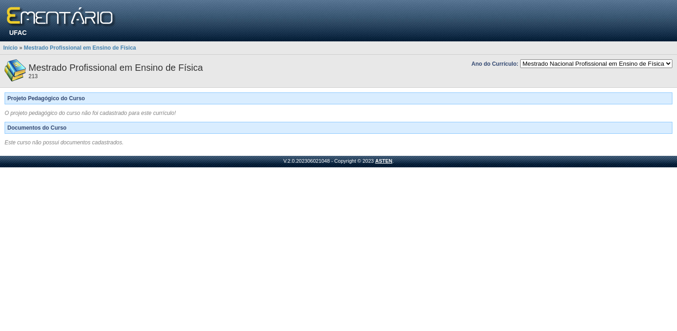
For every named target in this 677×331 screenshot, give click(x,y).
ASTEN (383, 161)
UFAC (18, 32)
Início (10, 48)
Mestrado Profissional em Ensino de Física (80, 48)
